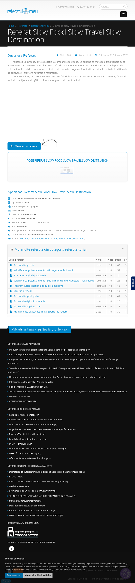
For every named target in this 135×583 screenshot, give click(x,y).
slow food (23, 238)
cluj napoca (78, 238)
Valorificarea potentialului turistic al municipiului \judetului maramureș (54, 280)
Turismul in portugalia (26, 296)
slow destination (49, 238)
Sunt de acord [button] (14, 575)
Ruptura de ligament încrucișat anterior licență (32, 510)
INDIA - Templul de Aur (20, 443)
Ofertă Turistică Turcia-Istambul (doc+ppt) (29, 458)
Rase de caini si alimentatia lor (24, 414)
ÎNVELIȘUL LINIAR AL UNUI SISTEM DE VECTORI (32, 491)
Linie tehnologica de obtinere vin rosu (27, 439)
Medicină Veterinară (19, 486)
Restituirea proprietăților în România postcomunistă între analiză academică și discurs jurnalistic (56, 354)
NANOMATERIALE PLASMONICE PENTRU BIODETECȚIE (36, 515)
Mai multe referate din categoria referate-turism (51, 249)
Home (11, 25)
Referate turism (40, 25)
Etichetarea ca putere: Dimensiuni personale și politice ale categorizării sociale (47, 471)
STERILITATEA (15, 476)
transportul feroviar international (25, 500)
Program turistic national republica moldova (38, 285)
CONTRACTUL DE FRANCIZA (22, 401)
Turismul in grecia (24, 265)
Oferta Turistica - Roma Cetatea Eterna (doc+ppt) (33, 424)
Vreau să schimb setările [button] (38, 575)
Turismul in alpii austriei (27, 306)
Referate (22, 25)
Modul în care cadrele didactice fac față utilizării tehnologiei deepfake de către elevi (49, 349)
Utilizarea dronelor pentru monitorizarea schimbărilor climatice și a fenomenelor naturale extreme (57, 377)
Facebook (11, 548)
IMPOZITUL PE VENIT (19, 396)
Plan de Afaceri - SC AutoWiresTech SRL (28, 386)
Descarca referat (24, 146)
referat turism (65, 238)
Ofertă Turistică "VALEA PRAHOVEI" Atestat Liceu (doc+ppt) (38, 448)
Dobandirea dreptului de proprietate (27, 505)
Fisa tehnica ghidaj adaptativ (30, 275)
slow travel (35, 238)
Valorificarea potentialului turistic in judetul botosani (43, 270)
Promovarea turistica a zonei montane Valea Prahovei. (36, 419)
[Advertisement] (68, 115)
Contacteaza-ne (65, 6)
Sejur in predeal (23, 291)
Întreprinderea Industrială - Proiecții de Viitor (31, 382)
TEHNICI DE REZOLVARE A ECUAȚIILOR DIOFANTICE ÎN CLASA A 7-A (42, 496)
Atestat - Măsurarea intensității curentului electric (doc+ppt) (38, 481)
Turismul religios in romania (29, 301)
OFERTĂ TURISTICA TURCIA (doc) (25, 453)
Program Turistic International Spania (27, 434)
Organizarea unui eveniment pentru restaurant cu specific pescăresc (42, 429)
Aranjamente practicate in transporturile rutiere (41, 311)
